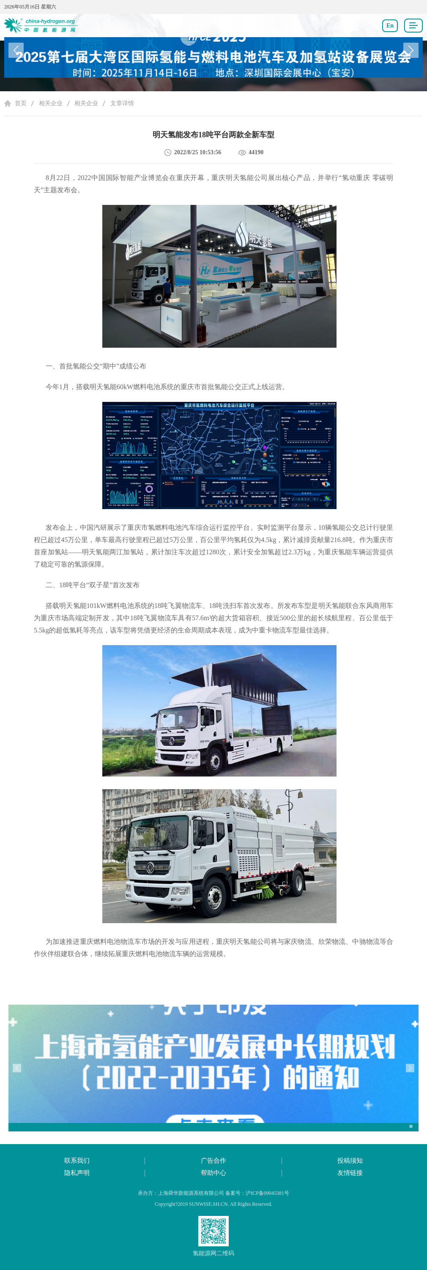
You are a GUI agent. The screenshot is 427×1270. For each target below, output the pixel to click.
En (390, 25)
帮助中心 (213, 1172)
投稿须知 (350, 1160)
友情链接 (350, 1172)
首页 (21, 103)
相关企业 (51, 103)
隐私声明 (77, 1172)
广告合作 (213, 1160)
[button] (411, 50)
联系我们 (77, 1160)
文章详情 (122, 103)
